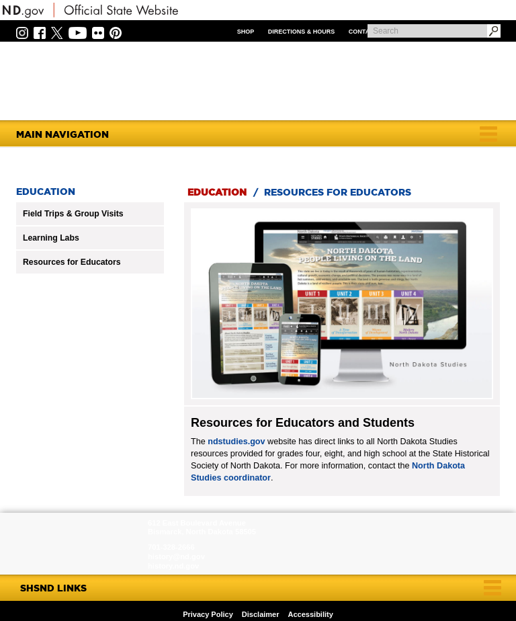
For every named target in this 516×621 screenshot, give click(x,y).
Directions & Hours (301, 31)
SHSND (75, 544)
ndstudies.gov (236, 441)
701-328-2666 (171, 547)
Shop (246, 31)
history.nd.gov (173, 566)
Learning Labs (51, 238)
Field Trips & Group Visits (73, 213)
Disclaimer (261, 614)
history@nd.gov (176, 556)
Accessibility (310, 614)
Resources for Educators (72, 262)
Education (217, 192)
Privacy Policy (208, 614)
